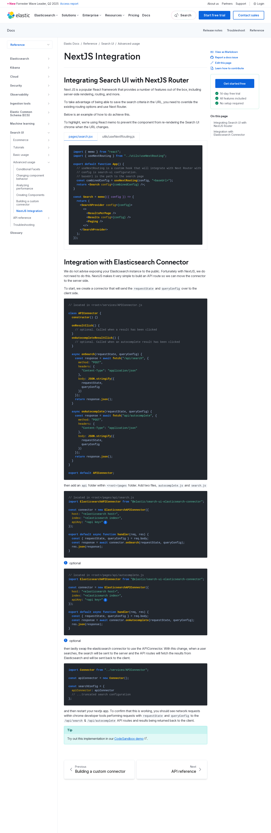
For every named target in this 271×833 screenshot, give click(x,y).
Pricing (133, 15)
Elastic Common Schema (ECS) (21, 113)
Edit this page (220, 63)
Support (241, 3)
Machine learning (22, 123)
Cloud (14, 76)
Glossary (16, 232)
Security (16, 85)
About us (213, 3)
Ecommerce (20, 140)
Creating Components (30, 195)
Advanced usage (24, 162)
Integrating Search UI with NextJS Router (230, 124)
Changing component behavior (30, 177)
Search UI (17, 132)
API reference (22, 217)
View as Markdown (224, 52)
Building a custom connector (27, 203)
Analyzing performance (24, 187)
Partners (227, 3)
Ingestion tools (20, 103)
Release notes (212, 30)
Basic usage (21, 154)
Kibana (15, 67)
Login (258, 3)
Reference (257, 30)
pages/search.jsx (81, 136)
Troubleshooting (23, 224)
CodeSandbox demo (129, 739)
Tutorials (18, 147)
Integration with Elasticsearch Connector (229, 133)
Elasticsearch (19, 58)
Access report (69, 3)
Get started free (235, 83)
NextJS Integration (29, 211)
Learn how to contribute (227, 68)
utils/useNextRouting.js (118, 136)
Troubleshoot (236, 30)
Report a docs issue (224, 57)
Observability (19, 94)
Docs (146, 15)
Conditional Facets (28, 169)
